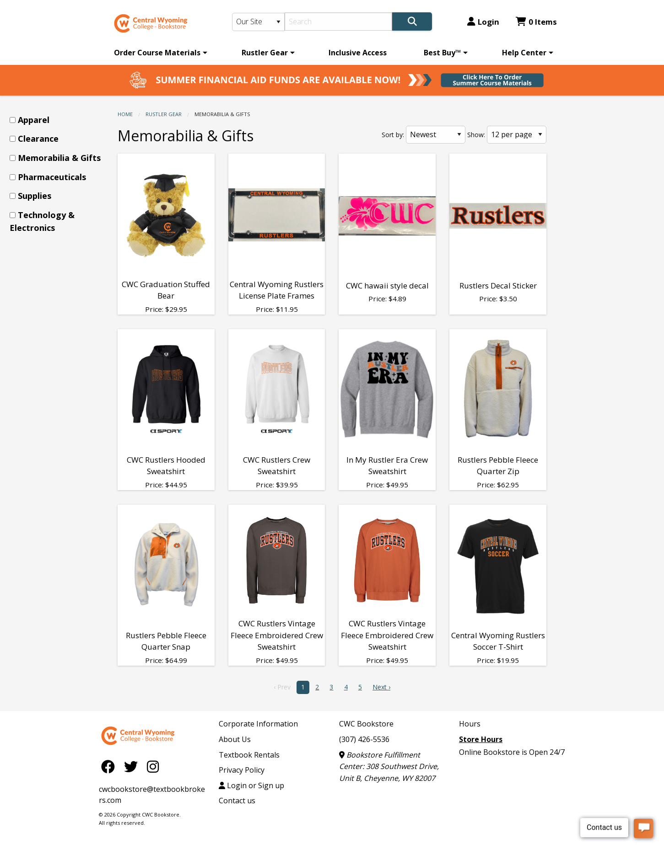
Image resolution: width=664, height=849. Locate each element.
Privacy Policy (242, 770)
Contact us (237, 801)
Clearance (38, 138)
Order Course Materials (157, 53)
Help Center (524, 53)
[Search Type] (258, 22)
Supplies (34, 195)
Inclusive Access (358, 53)
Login (483, 21)
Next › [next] (381, 687)
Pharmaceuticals (52, 176)
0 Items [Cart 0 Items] (536, 21)
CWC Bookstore (366, 724)
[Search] (338, 21)
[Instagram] (153, 766)
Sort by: (393, 134)
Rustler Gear (265, 53)
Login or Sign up (251, 785)
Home (125, 114)
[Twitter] (133, 766)
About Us (235, 739)
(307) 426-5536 (364, 739)
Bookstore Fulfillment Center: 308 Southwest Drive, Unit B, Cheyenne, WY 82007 (389, 766)
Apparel (33, 119)
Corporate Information (258, 724)
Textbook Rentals (249, 755)
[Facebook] (110, 766)
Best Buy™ (442, 53)
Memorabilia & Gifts (59, 157)
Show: (476, 134)
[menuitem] (159, 52)
